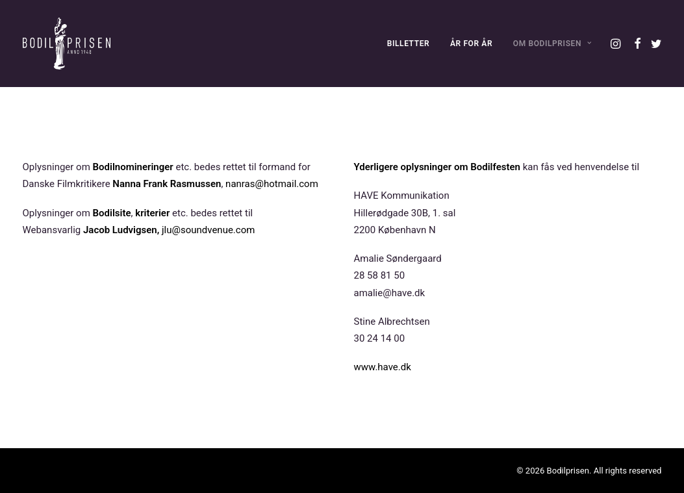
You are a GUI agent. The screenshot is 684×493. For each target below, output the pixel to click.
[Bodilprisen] (66, 44)
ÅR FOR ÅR (471, 43)
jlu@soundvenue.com (208, 230)
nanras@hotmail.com (271, 184)
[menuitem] (408, 43)
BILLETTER (408, 43)
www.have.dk (382, 367)
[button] (617, 43)
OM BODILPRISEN (552, 43)
